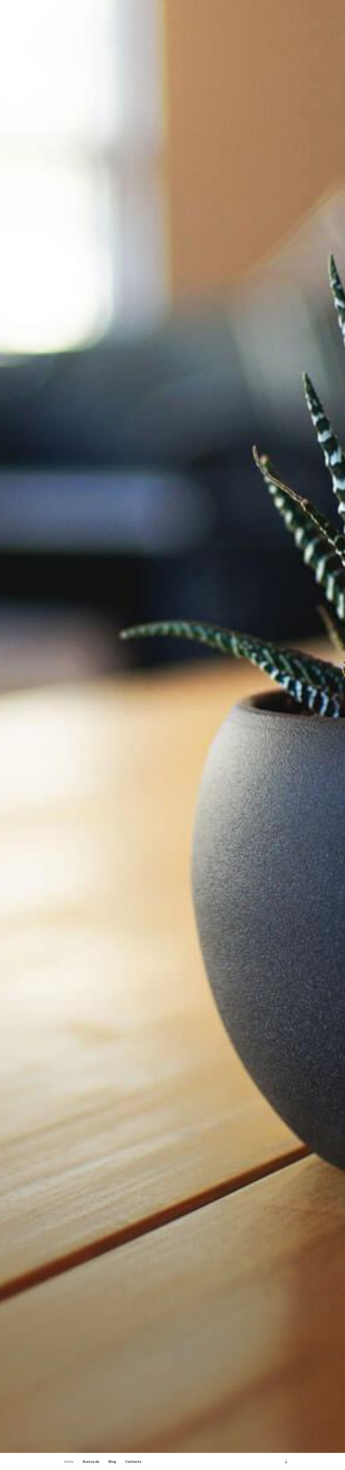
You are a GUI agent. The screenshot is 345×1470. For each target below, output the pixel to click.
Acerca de (91, 1462)
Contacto (133, 1462)
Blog (112, 1462)
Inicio (68, 1462)
